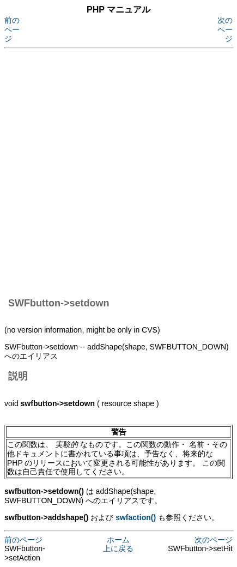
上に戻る (118, 548)
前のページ (12, 29)
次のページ (225, 29)
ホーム (118, 539)
